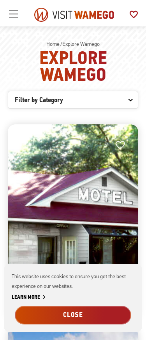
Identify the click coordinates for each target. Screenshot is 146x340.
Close (73, 314)
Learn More (30, 297)
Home (53, 44)
